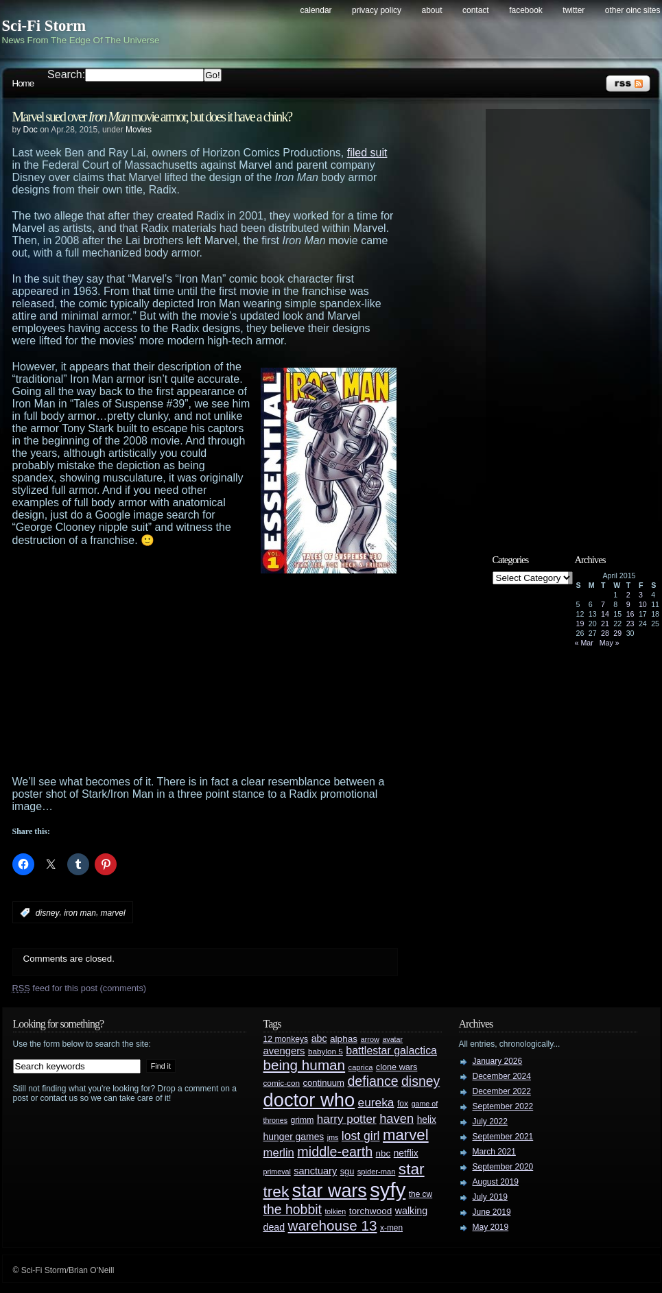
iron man (80, 913)
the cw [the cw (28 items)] (420, 1194)
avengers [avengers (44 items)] (284, 1050)
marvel (113, 913)
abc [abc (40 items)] (319, 1038)
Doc (30, 129)
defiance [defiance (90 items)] (372, 1081)
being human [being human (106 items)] (304, 1065)
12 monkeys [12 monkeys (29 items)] (286, 1039)
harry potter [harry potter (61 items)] (347, 1119)
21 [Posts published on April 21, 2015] (605, 623)
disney (48, 913)
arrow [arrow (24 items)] (370, 1039)
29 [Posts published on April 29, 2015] (617, 633)
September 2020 (503, 1167)
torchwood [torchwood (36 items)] (370, 1211)
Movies (139, 129)
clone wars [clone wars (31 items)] (397, 1067)
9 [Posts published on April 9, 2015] (628, 604)
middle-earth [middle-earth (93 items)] (335, 1151)
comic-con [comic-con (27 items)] (281, 1082)
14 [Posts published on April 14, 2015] (605, 614)
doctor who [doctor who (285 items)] (309, 1100)
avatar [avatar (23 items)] (392, 1039)
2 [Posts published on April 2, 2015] (628, 595)
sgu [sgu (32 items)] (347, 1171)
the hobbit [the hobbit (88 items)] (292, 1209)
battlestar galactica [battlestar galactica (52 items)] (391, 1050)
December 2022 (502, 1091)
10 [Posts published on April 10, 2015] (643, 604)
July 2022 (490, 1121)
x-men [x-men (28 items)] (391, 1228)
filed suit (367, 152)
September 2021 (503, 1136)
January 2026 (498, 1061)
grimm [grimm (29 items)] (302, 1120)
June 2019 (492, 1212)
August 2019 (496, 1182)
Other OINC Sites (633, 10)
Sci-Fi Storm (44, 25)
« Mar (584, 643)
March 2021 (494, 1151)
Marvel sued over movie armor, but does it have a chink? (152, 116)
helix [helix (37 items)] (426, 1120)
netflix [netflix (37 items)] (406, 1153)
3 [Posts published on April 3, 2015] (641, 595)
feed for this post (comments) (79, 988)
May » (609, 643)
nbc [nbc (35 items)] (383, 1153)
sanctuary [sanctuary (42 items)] (315, 1170)
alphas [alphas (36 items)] (343, 1039)
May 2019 (491, 1227)
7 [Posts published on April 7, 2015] (603, 604)
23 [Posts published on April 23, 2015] (630, 623)
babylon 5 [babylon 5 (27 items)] (325, 1051)
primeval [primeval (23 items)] (277, 1171)
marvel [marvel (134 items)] (406, 1134)
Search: (66, 74)
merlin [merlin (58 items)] (278, 1152)
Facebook (526, 10)
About (432, 10)
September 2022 (503, 1106)
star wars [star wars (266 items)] (329, 1191)
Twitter (573, 10)
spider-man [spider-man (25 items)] (376, 1171)
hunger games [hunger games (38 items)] (293, 1136)
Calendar (316, 10)
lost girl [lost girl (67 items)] (361, 1136)
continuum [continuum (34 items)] (323, 1083)
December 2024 (502, 1076)
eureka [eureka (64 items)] (376, 1102)
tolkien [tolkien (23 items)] (335, 1211)
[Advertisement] (208, 673)
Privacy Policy (376, 10)
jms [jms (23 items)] (333, 1137)
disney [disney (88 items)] (420, 1081)
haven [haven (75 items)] (396, 1118)
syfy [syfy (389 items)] (387, 1189)
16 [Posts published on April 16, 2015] (630, 614)
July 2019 (490, 1197)
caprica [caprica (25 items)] (360, 1067)
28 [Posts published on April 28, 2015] (605, 633)
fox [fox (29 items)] (402, 1103)
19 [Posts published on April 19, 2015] (580, 623)
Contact (475, 10)
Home (23, 83)
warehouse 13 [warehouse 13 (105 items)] (332, 1225)
